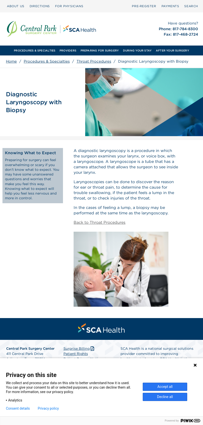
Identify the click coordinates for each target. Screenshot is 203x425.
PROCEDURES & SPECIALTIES (34, 50)
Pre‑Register (144, 6)
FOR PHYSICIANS (69, 6)
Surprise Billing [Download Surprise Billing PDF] (79, 348)
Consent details (18, 408)
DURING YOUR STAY (137, 50)
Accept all (165, 387)
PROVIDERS (68, 50)
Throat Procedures (94, 61)
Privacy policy (48, 408)
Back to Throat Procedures (99, 222)
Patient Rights (75, 354)
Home (11, 61)
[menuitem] (15, 6)
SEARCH (191, 6)
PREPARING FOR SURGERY (100, 50)
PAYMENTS (170, 6)
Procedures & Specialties (47, 61)
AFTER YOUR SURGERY (172, 50)
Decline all (165, 397)
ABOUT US (15, 6)
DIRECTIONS (40, 6)
